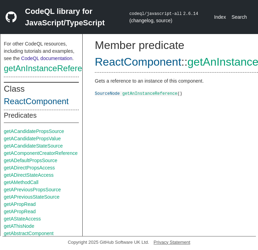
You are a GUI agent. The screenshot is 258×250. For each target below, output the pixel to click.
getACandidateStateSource (33, 146)
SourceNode (107, 93)
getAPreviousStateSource (31, 197)
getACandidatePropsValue (32, 138)
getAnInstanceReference (49, 68)
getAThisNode (19, 226)
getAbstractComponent (28, 233)
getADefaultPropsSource (30, 160)
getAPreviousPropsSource (32, 189)
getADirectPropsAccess (29, 167)
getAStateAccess (22, 219)
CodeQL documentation (46, 58)
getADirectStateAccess (28, 175)
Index (220, 17)
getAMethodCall (21, 182)
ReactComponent (36, 101)
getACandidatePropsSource (34, 131)
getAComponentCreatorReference (40, 153)
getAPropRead (20, 204)
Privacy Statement (171, 242)
